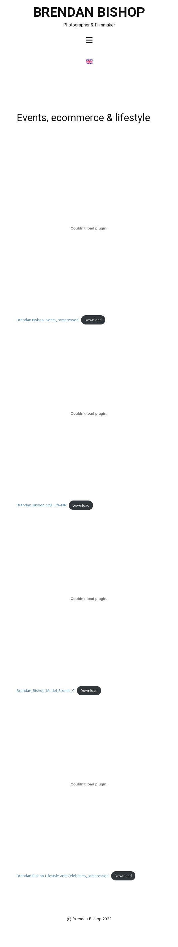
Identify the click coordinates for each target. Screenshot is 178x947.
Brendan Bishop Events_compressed (48, 319)
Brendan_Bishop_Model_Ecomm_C (45, 690)
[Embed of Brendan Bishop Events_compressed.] (89, 228)
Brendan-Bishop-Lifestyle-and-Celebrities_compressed (63, 875)
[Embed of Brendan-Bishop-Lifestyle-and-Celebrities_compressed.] (89, 784)
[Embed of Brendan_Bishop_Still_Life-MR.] (89, 413)
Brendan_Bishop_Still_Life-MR (41, 505)
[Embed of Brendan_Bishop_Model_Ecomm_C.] (89, 598)
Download (93, 319)
